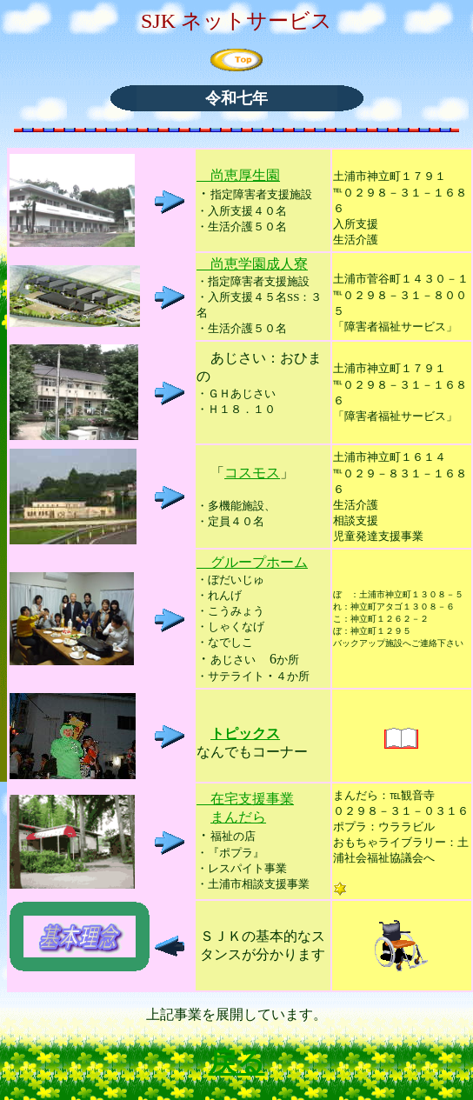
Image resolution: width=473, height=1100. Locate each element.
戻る (237, 1061)
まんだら (238, 817)
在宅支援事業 (245, 798)
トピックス (245, 733)
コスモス (252, 472)
